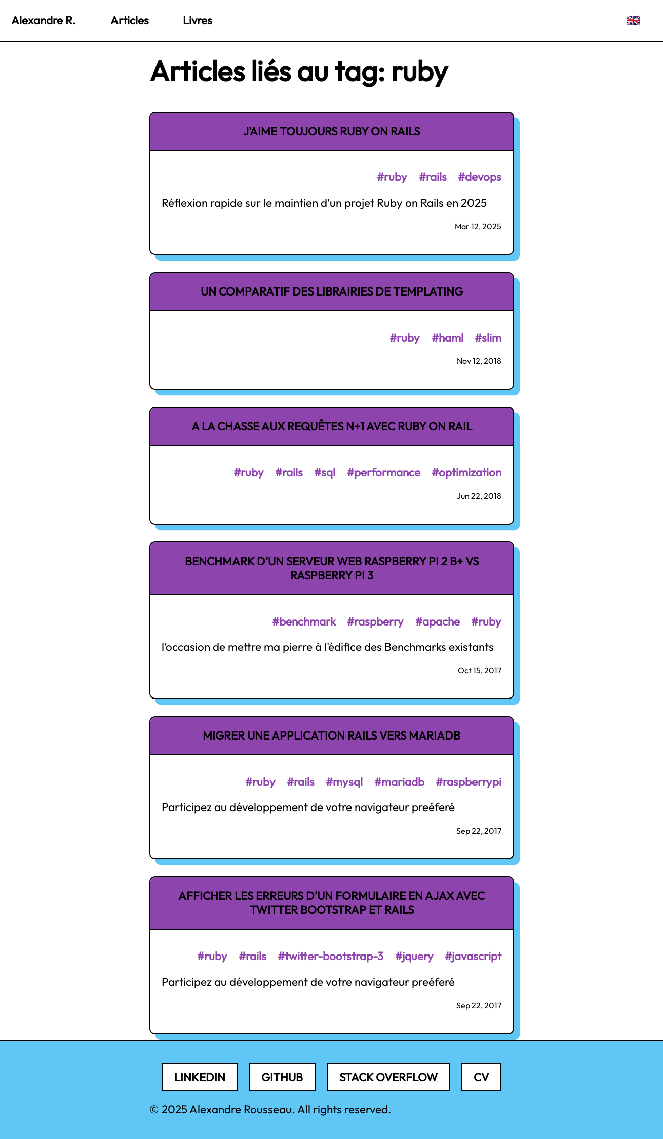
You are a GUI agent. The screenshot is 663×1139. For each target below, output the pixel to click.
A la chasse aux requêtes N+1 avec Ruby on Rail (331, 426)
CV (481, 1077)
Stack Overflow (388, 1077)
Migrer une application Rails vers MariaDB (331, 735)
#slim (488, 337)
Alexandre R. (43, 20)
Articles (129, 20)
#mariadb (399, 782)
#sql (324, 472)
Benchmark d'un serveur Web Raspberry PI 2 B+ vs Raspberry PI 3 (332, 568)
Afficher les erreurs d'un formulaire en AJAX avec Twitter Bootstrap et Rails (331, 903)
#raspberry (375, 621)
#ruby (392, 177)
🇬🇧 (633, 20)
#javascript (473, 956)
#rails (433, 177)
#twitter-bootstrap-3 (330, 956)
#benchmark (304, 621)
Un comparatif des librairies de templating (332, 291)
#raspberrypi (468, 782)
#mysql (344, 782)
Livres (197, 20)
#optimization (466, 472)
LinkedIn (199, 1077)
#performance (383, 472)
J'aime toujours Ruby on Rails (331, 131)
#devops (479, 177)
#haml (447, 337)
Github (282, 1077)
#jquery (414, 956)
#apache (437, 621)
